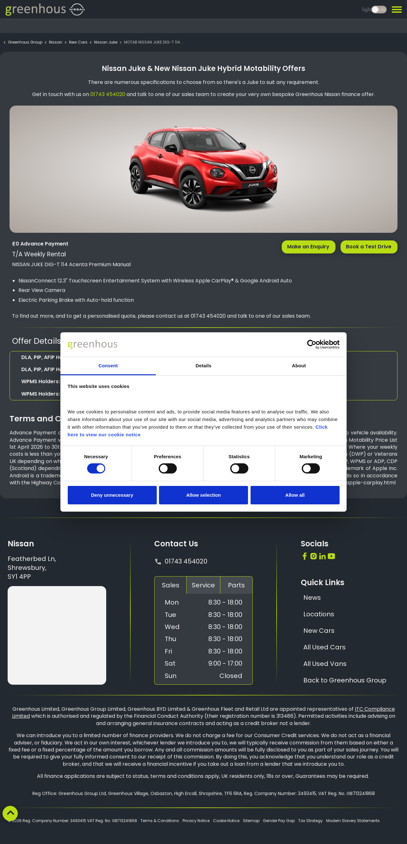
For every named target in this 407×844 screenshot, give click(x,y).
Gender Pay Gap (279, 820)
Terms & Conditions (160, 820)
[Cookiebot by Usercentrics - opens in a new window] (312, 344)
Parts (236, 585)
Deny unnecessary (112, 495)
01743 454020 (180, 561)
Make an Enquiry (308, 247)
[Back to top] (10, 813)
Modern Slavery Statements (353, 820)
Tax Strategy (310, 820)
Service (203, 585)
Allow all (295, 495)
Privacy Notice (196, 820)
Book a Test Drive (369, 247)
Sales (170, 585)
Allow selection (203, 495)
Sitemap (251, 820)
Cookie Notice (226, 820)
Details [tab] (203, 365)
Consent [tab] (108, 365)
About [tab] (299, 365)
